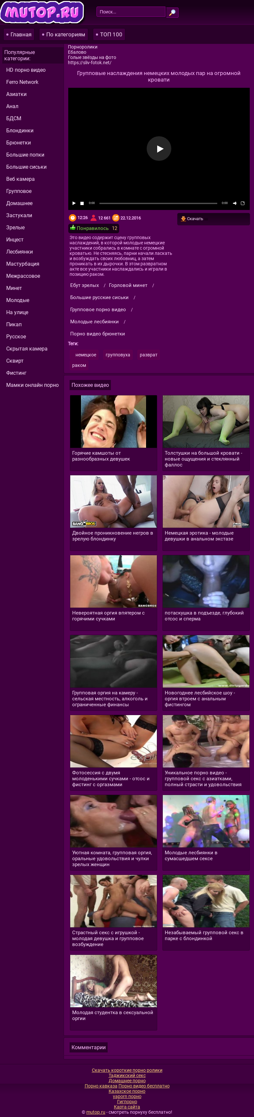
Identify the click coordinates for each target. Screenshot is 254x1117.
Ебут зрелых (84, 285)
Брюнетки (18, 143)
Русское (16, 336)
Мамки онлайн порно (32, 385)
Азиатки (16, 94)
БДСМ (13, 118)
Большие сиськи (26, 167)
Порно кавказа (101, 1086)
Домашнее (19, 203)
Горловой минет (128, 285)
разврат (149, 354)
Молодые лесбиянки (94, 322)
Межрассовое (23, 276)
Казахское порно (127, 1091)
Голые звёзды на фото (92, 57)
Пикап (14, 324)
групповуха (118, 354)
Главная (21, 34)
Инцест (15, 240)
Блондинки (19, 130)
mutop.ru (95, 1112)
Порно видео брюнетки (97, 334)
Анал (12, 106)
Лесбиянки (19, 252)
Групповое (19, 191)
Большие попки (25, 155)
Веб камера (20, 179)
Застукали (19, 215)
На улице (17, 312)
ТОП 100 (111, 34)
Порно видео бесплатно (144, 1086)
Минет (14, 288)
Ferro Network (22, 82)
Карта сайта (127, 1106)
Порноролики (82, 46)
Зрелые (15, 227)
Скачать (194, 219)
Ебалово (77, 52)
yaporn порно (127, 1096)
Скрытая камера (27, 349)
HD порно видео (26, 70)
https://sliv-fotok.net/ (90, 62)
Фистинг (16, 373)
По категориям (65, 34)
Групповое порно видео (98, 309)
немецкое (85, 354)
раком (79, 365)
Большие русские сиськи (99, 297)
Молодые (17, 300)
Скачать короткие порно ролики (127, 1070)
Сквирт (15, 361)
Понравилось (89, 228)
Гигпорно (127, 1101)
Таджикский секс (127, 1075)
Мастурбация (22, 264)
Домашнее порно (127, 1080)
